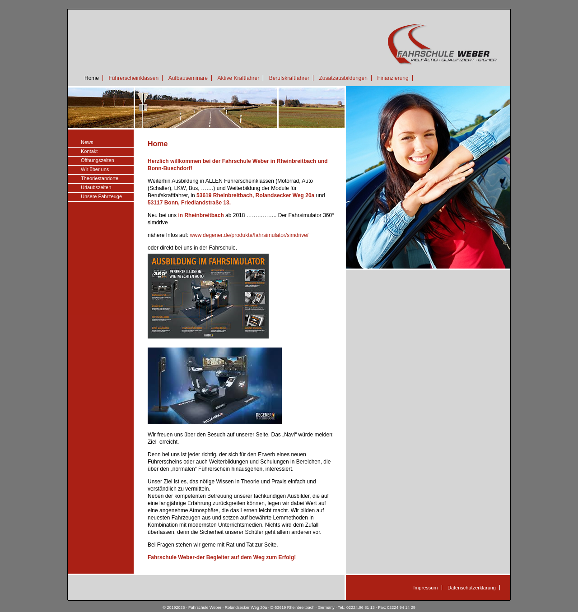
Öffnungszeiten (97, 160)
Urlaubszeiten (96, 187)
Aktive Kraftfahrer (238, 78)
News (87, 142)
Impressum (425, 587)
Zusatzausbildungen (343, 78)
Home (91, 78)
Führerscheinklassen (133, 78)
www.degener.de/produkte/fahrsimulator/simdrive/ (249, 235)
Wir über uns (95, 169)
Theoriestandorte (99, 178)
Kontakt (89, 151)
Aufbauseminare (188, 78)
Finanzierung (392, 78)
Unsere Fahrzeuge (101, 196)
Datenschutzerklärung (471, 587)
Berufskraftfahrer (289, 78)
